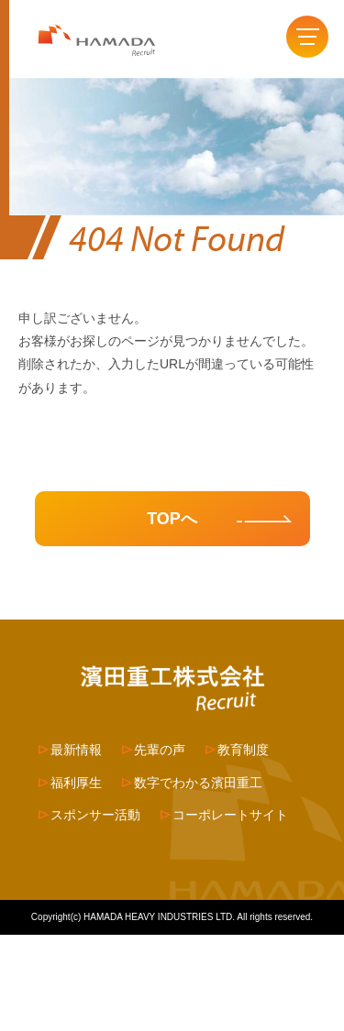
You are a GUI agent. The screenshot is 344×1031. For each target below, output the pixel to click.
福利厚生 (76, 782)
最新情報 (76, 749)
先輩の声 (159, 749)
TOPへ (172, 519)
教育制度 (243, 749)
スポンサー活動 (95, 814)
